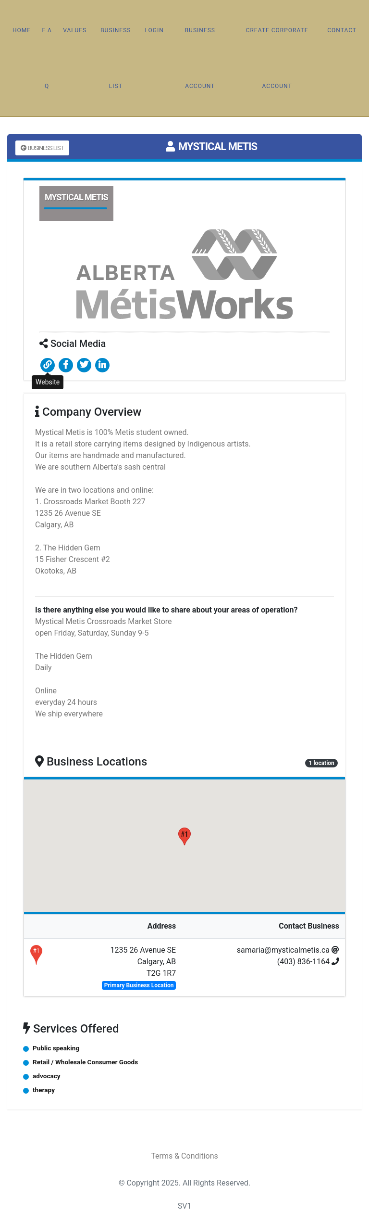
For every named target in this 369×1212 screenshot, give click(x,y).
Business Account (200, 58)
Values (74, 30)
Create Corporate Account (277, 58)
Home (21, 30)
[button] (184, 836)
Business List (115, 58)
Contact (342, 30)
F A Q (46, 58)
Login (154, 30)
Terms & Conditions (184, 1156)
